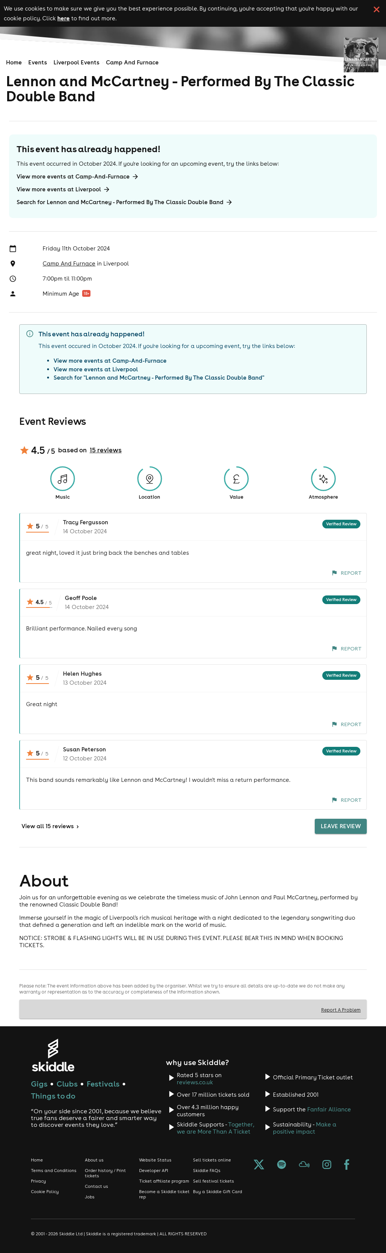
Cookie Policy (45, 1191)
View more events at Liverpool (63, 189)
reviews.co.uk (195, 1082)
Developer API (153, 1170)
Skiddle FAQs (207, 1170)
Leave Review (341, 826)
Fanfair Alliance (329, 1109)
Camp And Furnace (132, 62)
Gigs (39, 1083)
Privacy (38, 1181)
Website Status (155, 1160)
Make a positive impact (304, 1128)
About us (94, 1160)
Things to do (53, 1095)
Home (14, 62)
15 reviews (106, 450)
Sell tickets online (212, 1160)
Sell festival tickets (213, 1181)
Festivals (103, 1083)
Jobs (90, 1197)
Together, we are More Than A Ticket (215, 1128)
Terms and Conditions (54, 1170)
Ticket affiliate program (164, 1181)
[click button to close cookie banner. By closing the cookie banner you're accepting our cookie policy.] (376, 9)
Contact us (96, 1186)
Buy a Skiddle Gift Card (217, 1191)
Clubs (67, 1083)
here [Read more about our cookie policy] (63, 18)
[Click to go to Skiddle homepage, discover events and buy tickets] (53, 1055)
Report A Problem (341, 1010)
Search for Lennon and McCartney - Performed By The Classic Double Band (125, 202)
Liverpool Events (77, 62)
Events (37, 62)
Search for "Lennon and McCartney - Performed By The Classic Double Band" (159, 377)
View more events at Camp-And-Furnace (78, 176)
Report (346, 572)
